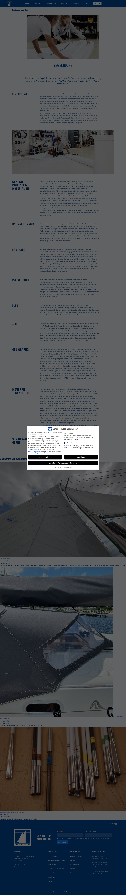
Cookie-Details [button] (57, 467)
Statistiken (69, 443)
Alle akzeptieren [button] (45, 457)
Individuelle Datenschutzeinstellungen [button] (63, 463)
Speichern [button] (81, 457)
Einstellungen (36, 453)
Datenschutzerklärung (35, 451)
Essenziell (69, 433)
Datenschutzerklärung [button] (67, 467)
